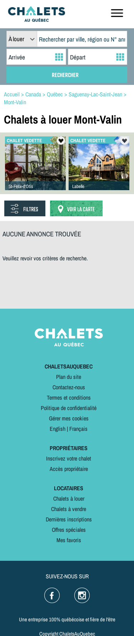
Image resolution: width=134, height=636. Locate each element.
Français (78, 429)
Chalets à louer (68, 498)
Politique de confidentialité (68, 408)
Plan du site (68, 377)
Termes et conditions (69, 397)
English (57, 429)
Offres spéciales (69, 530)
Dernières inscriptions (69, 519)
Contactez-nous (69, 387)
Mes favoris (68, 540)
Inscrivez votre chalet (68, 458)
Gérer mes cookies (69, 418)
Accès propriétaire (69, 469)
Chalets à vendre (68, 509)
